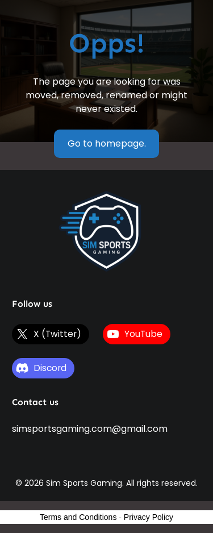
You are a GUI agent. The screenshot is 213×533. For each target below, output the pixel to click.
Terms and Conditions (78, 517)
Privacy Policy (148, 517)
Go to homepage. (107, 143)
